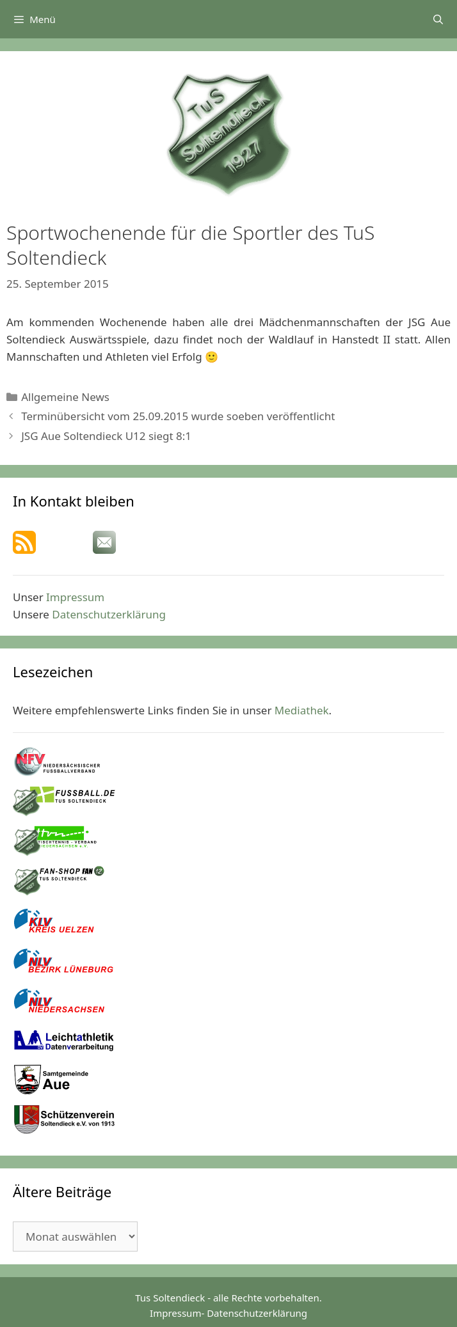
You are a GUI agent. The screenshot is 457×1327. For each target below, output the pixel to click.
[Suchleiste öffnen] (438, 19)
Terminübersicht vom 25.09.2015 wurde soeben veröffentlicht (178, 416)
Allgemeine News (65, 396)
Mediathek (302, 710)
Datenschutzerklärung (109, 614)
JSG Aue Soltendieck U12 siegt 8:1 (106, 435)
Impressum (75, 597)
